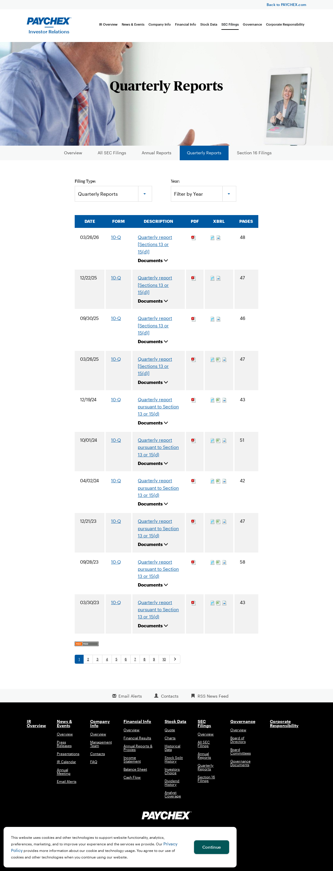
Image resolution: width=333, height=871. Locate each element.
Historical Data (172, 751)
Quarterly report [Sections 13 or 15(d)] (155, 248)
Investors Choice (172, 774)
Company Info (159, 24)
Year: (175, 184)
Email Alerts (130, 699)
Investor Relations (49, 31)
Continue (211, 847)
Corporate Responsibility (285, 24)
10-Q (116, 240)
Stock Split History (174, 763)
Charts (170, 741)
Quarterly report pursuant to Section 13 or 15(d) (158, 410)
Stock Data (208, 24)
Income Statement (132, 763)
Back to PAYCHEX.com (287, 4)
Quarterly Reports (204, 155)
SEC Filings (230, 24)
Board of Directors (238, 743)
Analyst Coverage (173, 798)
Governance (252, 24)
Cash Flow (132, 781)
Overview (73, 155)
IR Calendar (66, 765)
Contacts (170, 699)
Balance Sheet (135, 773)
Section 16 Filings (254, 155)
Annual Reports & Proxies (137, 751)
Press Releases (64, 747)
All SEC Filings (112, 155)
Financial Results (137, 741)
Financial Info (185, 24)
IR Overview (108, 24)
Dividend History (172, 786)
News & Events (133, 24)
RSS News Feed (213, 699)
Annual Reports (156, 155)
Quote (170, 733)
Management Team (101, 747)
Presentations (68, 757)
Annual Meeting (64, 775)
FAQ (93, 765)
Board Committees (240, 755)
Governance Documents (240, 766)
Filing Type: (85, 184)
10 (164, 662)
